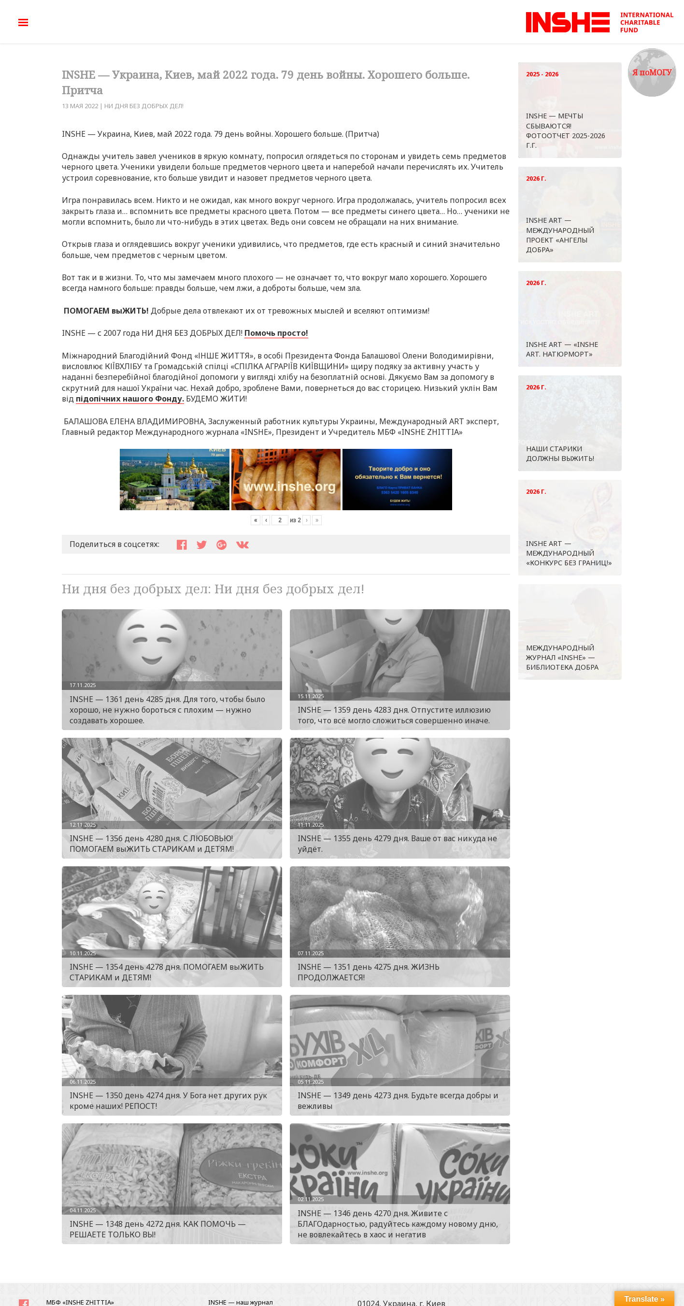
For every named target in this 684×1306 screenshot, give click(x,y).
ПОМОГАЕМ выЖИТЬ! (106, 310)
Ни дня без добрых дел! (144, 105)
